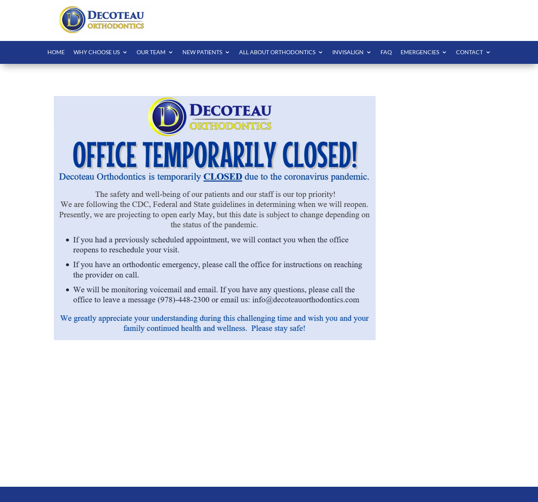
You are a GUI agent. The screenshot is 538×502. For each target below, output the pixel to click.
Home (56, 52)
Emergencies (420, 52)
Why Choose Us (97, 52)
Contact (469, 52)
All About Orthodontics (277, 52)
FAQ (386, 52)
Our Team (151, 52)
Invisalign (348, 52)
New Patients (202, 52)
